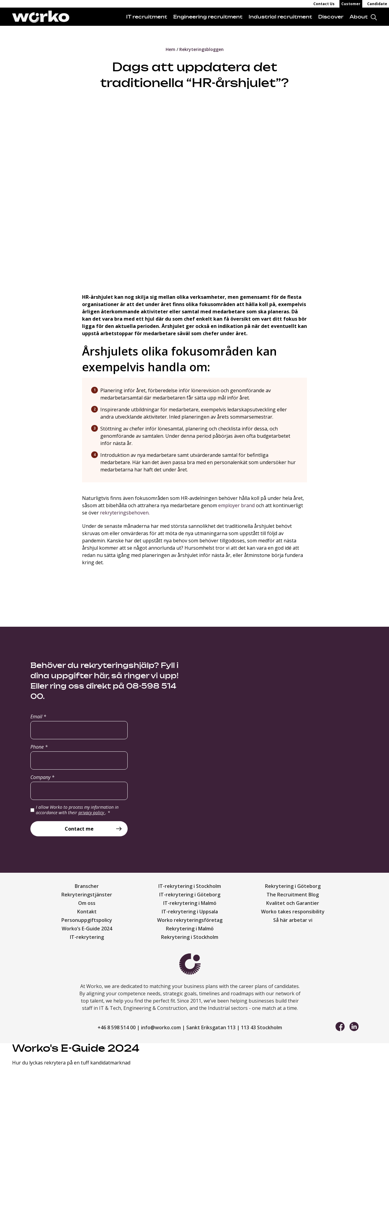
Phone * (39, 747)
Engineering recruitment (208, 17)
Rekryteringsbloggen (201, 49)
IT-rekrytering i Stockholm (189, 886)
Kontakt (87, 911)
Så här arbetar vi (292, 920)
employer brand (236, 505)
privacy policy (91, 812)
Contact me (79, 828)
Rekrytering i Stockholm (189, 937)
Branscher (87, 886)
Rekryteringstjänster (86, 894)
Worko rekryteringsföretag (189, 920)
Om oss (86, 903)
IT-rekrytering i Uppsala (190, 911)
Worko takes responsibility (293, 911)
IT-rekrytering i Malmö (189, 903)
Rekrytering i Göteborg (293, 886)
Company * (42, 777)
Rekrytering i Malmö (190, 928)
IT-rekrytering (87, 937)
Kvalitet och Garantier (292, 903)
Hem (170, 49)
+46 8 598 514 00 (117, 1027)
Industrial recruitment (280, 17)
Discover (330, 17)
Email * (38, 716)
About (358, 17)
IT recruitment (146, 17)
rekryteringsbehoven (124, 512)
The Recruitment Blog (293, 894)
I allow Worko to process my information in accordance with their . (77, 809)
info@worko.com (161, 1027)
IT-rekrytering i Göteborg (189, 894)
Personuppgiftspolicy (86, 920)
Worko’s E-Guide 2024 (87, 928)
